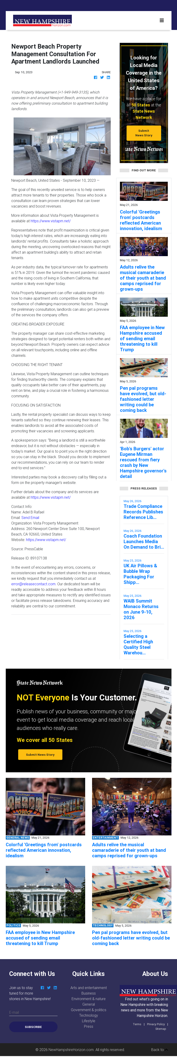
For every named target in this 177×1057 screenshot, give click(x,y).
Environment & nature (89, 998)
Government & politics (88, 1009)
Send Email (30, 517)
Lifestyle (88, 1021)
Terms (137, 1024)
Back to (159, 1049)
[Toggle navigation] (161, 20)
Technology (88, 1015)
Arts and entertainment (88, 987)
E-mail (14, 1012)
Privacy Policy (156, 1024)
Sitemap (160, 1029)
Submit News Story (143, 133)
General (88, 1004)
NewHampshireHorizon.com (71, 1049)
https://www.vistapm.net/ (51, 221)
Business (88, 993)
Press (88, 1026)
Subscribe (33, 1027)
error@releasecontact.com (33, 584)
